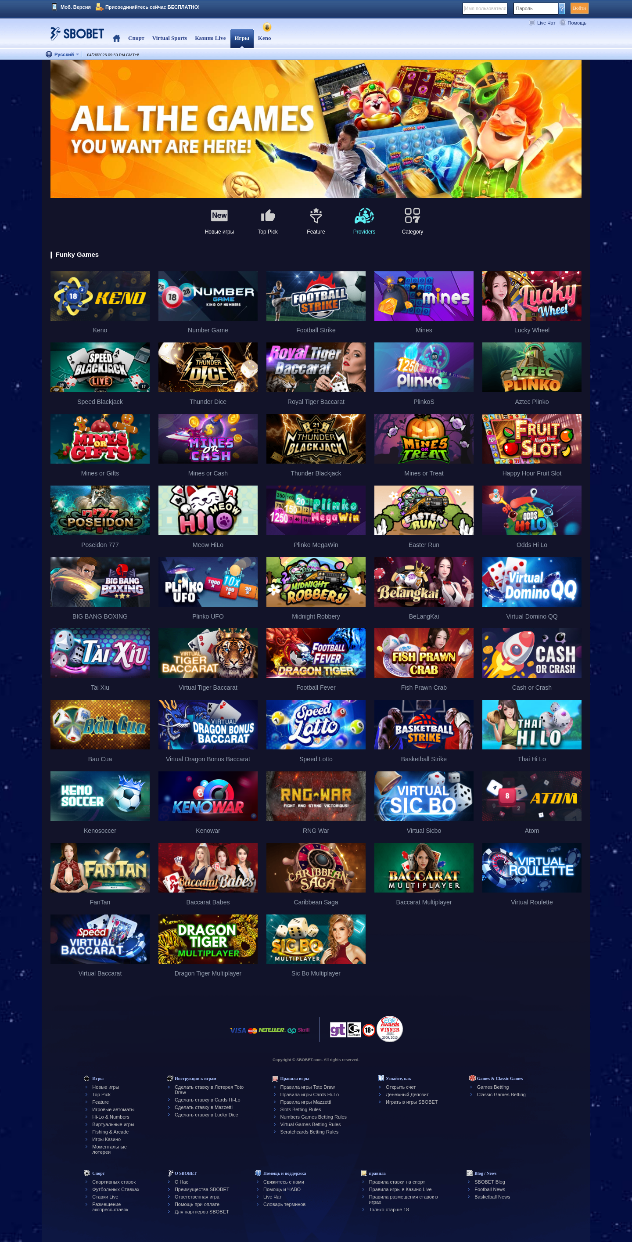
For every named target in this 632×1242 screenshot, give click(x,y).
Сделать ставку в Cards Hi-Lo (208, 1099)
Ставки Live (105, 1196)
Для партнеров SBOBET (202, 1211)
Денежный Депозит (407, 1094)
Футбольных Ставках (115, 1189)
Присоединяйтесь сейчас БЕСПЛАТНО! (152, 7)
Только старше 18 (389, 1209)
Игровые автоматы (113, 1109)
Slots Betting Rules (300, 1109)
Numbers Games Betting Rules (313, 1117)
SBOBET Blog (489, 1181)
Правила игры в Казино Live (400, 1189)
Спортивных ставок (114, 1181)
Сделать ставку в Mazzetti (204, 1107)
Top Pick (101, 1094)
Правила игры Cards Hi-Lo (309, 1094)
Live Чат (546, 22)
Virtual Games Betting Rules (310, 1124)
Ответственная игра (197, 1196)
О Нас (181, 1181)
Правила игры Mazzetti (305, 1102)
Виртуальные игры (113, 1124)
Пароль (524, 8)
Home (116, 38)
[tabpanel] (316, 129)
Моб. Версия (76, 7)
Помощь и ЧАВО (282, 1189)
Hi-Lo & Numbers (110, 1117)
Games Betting (493, 1087)
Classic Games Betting (501, 1094)
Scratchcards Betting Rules (309, 1131)
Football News (489, 1189)
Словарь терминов (284, 1204)
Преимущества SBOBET (202, 1189)
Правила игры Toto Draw (307, 1087)
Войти (579, 8)
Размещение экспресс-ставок (110, 1207)
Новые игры (105, 1087)
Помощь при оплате (197, 1204)
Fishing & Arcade (110, 1131)
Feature (100, 1102)
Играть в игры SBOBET (412, 1102)
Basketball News (492, 1196)
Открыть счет (401, 1087)
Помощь (577, 22)
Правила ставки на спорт (397, 1181)
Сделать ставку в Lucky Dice (206, 1114)
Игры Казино (106, 1139)
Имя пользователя (485, 8)
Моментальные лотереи (109, 1149)
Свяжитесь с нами (283, 1181)
